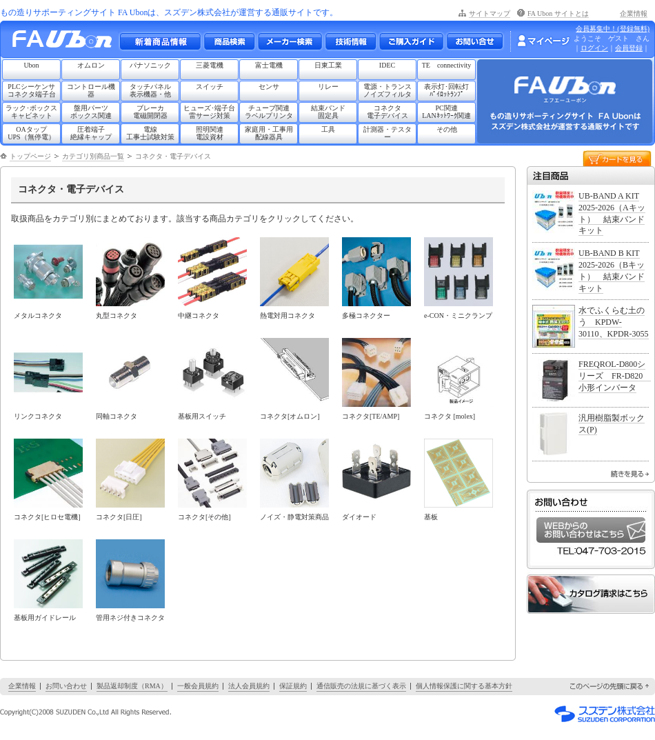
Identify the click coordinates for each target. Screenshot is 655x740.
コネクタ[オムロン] (290, 416)
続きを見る (629, 474)
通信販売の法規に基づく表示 (361, 686)
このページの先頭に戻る (610, 686)
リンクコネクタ (38, 416)
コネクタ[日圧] (119, 517)
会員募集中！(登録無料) (612, 28)
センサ (269, 86)
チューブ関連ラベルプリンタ (269, 111)
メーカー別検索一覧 (289, 41)
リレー (328, 86)
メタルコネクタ (38, 315)
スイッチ (209, 86)
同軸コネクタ (116, 416)
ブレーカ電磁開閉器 (150, 111)
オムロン (91, 65)
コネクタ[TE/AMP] (370, 416)
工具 (328, 129)
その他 (446, 129)
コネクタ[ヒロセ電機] (47, 517)
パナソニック (150, 65)
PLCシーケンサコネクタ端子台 (32, 90)
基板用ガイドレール (45, 617)
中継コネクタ (198, 315)
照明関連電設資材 (209, 133)
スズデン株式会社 (604, 714)
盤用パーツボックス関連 (91, 111)
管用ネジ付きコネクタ (130, 617)
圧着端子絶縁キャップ (91, 133)
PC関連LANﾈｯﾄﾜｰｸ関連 (446, 111)
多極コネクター (366, 315)
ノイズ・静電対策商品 (294, 517)
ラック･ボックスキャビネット (31, 111)
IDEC (387, 65)
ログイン (594, 48)
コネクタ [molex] (449, 416)
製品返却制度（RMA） (132, 686)
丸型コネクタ (116, 315)
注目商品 (591, 175)
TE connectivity (447, 65)
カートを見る (617, 157)
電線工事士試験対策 (150, 133)
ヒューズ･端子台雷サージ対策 (209, 111)
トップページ (30, 156)
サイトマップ (489, 13)
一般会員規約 (198, 686)
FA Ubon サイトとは (558, 13)
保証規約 (293, 686)
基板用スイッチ (202, 416)
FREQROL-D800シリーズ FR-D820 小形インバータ (614, 375)
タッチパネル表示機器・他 (150, 90)
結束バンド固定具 (328, 111)
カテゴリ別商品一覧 (93, 156)
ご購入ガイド (411, 41)
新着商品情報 (160, 41)
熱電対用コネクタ (287, 315)
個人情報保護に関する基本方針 (464, 686)
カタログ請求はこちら (591, 594)
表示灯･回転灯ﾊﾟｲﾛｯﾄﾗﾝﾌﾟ (446, 90)
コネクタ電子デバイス (387, 111)
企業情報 (633, 13)
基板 (431, 517)
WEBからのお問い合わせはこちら (590, 530)
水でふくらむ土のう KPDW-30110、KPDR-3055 (613, 322)
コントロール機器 (91, 90)
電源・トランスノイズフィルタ (387, 90)
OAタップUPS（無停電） (31, 133)
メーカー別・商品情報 (229, 41)
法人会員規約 (249, 686)
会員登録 (629, 48)
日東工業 (328, 65)
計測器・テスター (387, 133)
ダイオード (359, 517)
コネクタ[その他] (204, 517)
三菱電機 (209, 65)
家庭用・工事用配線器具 (269, 133)
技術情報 (350, 41)
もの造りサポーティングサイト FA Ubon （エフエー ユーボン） (65, 42)
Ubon (31, 65)
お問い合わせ (475, 41)
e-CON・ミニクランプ (458, 315)
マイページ (543, 40)
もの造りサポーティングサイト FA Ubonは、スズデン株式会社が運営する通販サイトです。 (169, 12)
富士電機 (269, 65)
